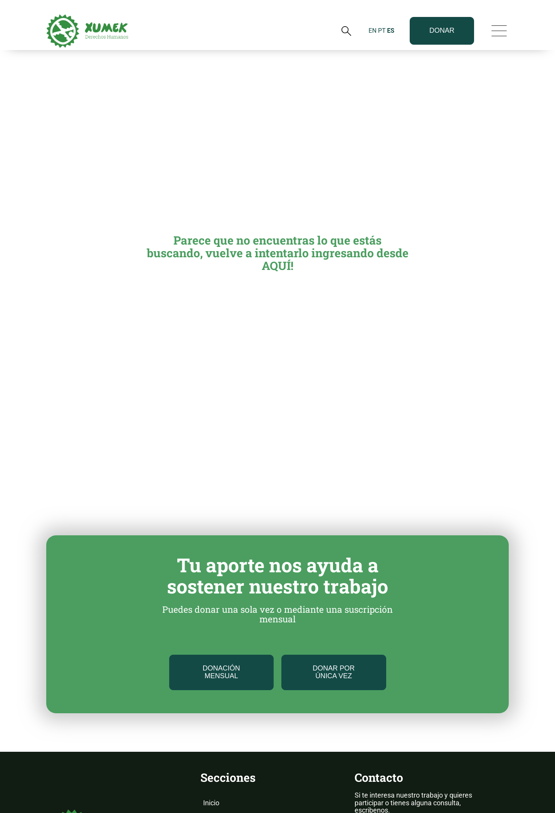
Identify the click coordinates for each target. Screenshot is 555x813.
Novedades (220, 761)
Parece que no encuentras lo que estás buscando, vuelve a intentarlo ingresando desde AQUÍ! (278, 165)
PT (381, 16)
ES (390, 16)
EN (372, 16)
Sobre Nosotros (227, 731)
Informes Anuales (230, 777)
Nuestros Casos (227, 792)
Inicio (211, 715)
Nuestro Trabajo (227, 746)
